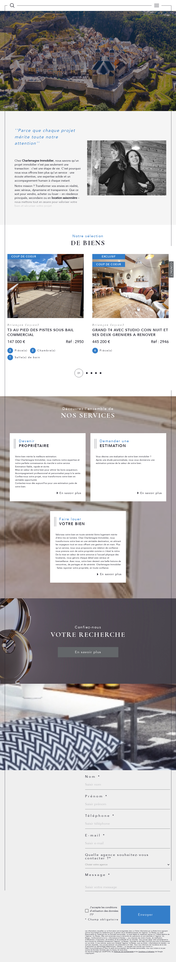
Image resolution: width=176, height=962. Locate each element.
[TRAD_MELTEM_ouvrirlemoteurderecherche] (12, 5)
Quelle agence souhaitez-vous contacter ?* (117, 856)
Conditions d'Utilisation (146, 952)
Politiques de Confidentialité (124, 952)
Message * (98, 875)
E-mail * (95, 835)
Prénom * (96, 796)
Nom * (93, 776)
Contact (171, 269)
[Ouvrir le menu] (156, 5)
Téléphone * (100, 815)
